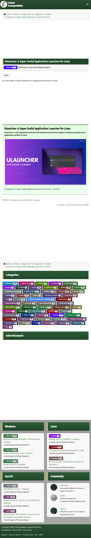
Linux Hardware (12, 303)
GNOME (9, 295)
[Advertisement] (45, 38)
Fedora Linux (31, 291)
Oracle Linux (37, 311)
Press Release (11, 315)
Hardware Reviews (52, 295)
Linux (20, 299)
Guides (23, 295)
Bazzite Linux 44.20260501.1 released (64, 439)
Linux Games (64, 299)
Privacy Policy (28, 535)
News (7, 75)
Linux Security (65, 303)
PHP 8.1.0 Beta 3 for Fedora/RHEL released (22, 200)
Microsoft (11, 436)
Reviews (10, 67)
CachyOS (21, 287)
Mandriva (44, 307)
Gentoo (77, 291)
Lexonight (64, 485)
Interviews (69, 295)
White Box (78, 323)
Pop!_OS (66, 311)
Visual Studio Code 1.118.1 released (17, 453)
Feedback (48, 291)
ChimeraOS (50, 287)
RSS (36, 535)
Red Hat (42, 315)
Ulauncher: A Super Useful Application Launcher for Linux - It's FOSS (33, 189)
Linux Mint (29, 303)
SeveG (62, 496)
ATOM (41, 535)
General (63, 291)
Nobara (22, 311)
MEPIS (76, 307)
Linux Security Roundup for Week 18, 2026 (66, 450)
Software (59, 319)
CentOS (35, 287)
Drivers (79, 287)
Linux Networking (46, 303)
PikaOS (53, 311)
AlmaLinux (10, 283)
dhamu (63, 509)
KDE (8, 299)
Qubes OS (28, 315)
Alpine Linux (26, 283)
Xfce (8, 327)
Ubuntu (49, 323)
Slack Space (26, 319)
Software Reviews (76, 319)
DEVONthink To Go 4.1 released (16, 489)
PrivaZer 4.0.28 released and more (72, 205)
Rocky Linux (73, 315)
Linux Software (12, 307)
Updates (63, 323)
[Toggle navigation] (87, 4)
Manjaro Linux (61, 307)
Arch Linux (70, 283)
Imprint (4, 535)
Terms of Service (15, 535)
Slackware (43, 319)
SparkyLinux (10, 323)
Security (10, 319)
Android (41, 283)
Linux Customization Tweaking (41, 299)
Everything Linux (12, 291)
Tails (36, 323)
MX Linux (9, 311)
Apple (10, 497)
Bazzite (9, 287)
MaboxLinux (29, 307)
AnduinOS (55, 283)
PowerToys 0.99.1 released (14, 464)
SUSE (25, 323)
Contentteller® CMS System (21, 530)
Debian (65, 287)
